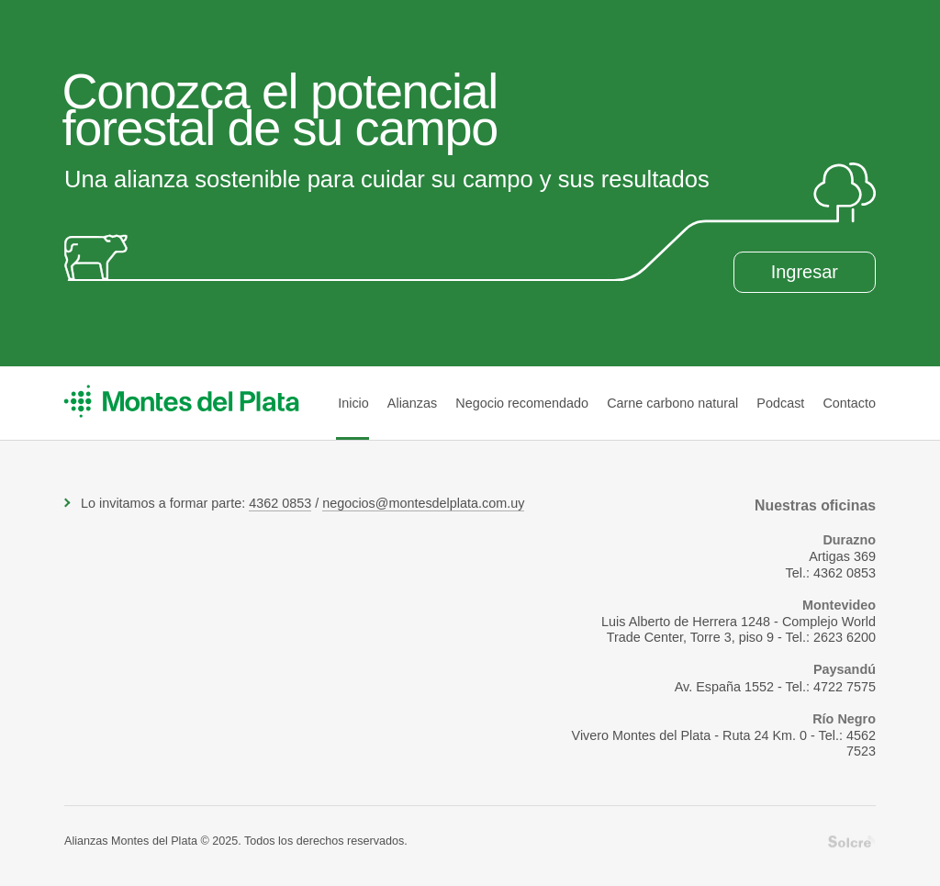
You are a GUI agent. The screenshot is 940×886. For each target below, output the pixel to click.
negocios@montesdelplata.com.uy (423, 503)
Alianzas (412, 403)
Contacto (849, 403)
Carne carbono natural (672, 403)
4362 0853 (280, 503)
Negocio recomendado (521, 403)
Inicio (353, 403)
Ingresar (804, 272)
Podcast (780, 403)
